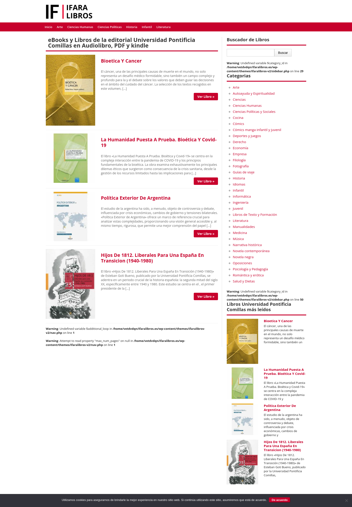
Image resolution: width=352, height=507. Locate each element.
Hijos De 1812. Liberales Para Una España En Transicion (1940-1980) (152, 258)
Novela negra (243, 257)
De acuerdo (280, 500)
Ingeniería (241, 202)
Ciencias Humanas (80, 27)
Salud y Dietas (244, 281)
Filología (239, 160)
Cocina (238, 117)
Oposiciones (242, 263)
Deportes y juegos (247, 135)
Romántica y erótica (248, 275)
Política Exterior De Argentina (135, 198)
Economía (240, 148)
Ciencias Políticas (110, 27)
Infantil (147, 27)
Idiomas (239, 184)
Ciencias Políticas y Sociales (254, 111)
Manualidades (244, 226)
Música (238, 238)
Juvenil (238, 208)
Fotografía (241, 166)
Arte (60, 27)
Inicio (48, 27)
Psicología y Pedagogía (250, 269)
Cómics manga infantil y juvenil (257, 129)
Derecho (239, 142)
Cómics (238, 123)
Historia (131, 27)
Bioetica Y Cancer (121, 61)
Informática (242, 196)
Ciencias (239, 99)
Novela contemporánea (251, 251)
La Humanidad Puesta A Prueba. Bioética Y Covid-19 (158, 142)
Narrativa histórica (247, 245)
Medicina (240, 232)
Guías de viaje (244, 172)
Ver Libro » (205, 96)
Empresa (239, 154)
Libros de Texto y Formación (255, 214)
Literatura (163, 27)
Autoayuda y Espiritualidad (254, 93)
